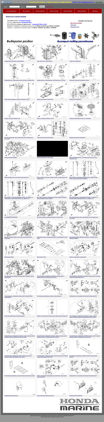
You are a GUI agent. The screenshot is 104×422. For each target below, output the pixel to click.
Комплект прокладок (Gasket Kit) (77, 137)
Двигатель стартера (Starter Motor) (45, 137)
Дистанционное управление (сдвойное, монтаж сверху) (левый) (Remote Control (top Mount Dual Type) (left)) (84, 336)
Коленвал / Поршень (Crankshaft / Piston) (79, 80)
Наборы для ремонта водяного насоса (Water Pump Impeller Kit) (52, 315)
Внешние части (74, 27)
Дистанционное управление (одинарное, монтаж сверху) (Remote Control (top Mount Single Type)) (50, 276)
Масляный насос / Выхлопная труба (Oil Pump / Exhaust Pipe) (19, 80)
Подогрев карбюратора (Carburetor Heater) (14, 315)
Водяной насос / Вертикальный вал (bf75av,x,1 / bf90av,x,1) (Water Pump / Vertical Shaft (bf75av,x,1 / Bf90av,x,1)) (18, 197)
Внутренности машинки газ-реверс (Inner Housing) (49, 296)
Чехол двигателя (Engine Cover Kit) (45, 395)
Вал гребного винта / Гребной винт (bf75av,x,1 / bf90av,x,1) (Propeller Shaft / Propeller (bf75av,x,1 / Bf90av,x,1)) (83, 197)
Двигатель (73, 25)
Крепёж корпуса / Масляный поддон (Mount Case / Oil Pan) (51, 80)
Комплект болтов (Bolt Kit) (75, 395)
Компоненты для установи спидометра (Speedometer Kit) (83, 296)
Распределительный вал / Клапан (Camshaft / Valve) (16, 99)
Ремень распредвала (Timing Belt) (45, 99)
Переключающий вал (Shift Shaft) (45, 157)
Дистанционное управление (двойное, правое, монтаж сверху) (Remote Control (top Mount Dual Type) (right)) (52, 336)
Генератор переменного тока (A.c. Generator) (80, 118)
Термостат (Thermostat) (75, 61)
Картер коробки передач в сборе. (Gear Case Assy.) (16, 177)
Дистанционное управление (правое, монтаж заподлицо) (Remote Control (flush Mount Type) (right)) (18, 356)
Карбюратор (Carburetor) (75, 99)
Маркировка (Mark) (9, 256)
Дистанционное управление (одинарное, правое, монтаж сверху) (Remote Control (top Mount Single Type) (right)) (83, 316)
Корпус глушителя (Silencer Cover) (45, 118)
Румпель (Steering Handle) (10, 157)
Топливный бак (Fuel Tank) (10, 217)
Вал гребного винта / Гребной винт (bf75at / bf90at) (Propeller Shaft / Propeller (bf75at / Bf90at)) (51, 197)
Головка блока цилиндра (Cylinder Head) (14, 61)
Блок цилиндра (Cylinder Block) (44, 61)
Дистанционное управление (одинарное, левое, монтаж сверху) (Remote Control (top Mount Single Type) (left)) (19, 336)
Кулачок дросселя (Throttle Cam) (12, 118)
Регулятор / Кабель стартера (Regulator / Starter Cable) (50, 217)
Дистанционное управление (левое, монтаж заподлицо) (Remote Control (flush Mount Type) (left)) (52, 356)
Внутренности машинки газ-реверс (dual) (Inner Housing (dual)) (19, 375)
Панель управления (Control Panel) (77, 256)
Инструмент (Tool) (41, 256)
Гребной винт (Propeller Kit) (11, 395)
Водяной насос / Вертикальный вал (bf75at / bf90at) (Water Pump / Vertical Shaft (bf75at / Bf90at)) (83, 178)
